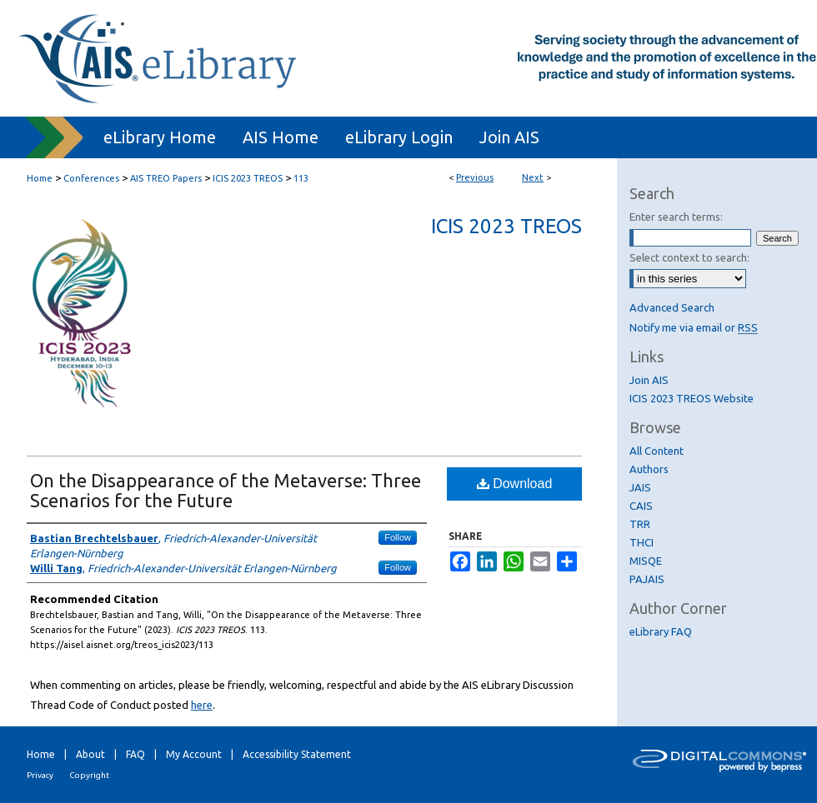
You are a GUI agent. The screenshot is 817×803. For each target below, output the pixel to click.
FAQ (135, 754)
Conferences (91, 178)
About (90, 754)
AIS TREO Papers (166, 178)
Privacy (40, 775)
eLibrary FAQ (660, 631)
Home (40, 178)
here (202, 705)
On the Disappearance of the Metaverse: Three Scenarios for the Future (225, 490)
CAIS (641, 505)
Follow (397, 537)
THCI (641, 542)
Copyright (89, 775)
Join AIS (649, 380)
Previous (475, 177)
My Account (194, 754)
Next (533, 177)
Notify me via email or (693, 327)
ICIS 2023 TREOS (248, 178)
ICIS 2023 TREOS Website (691, 398)
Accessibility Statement (297, 754)
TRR (639, 524)
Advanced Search (671, 307)
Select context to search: (689, 257)
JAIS (640, 487)
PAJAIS (646, 579)
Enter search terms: (676, 216)
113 (300, 178)
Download (515, 483)
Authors (649, 469)
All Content (656, 450)
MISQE (645, 560)
